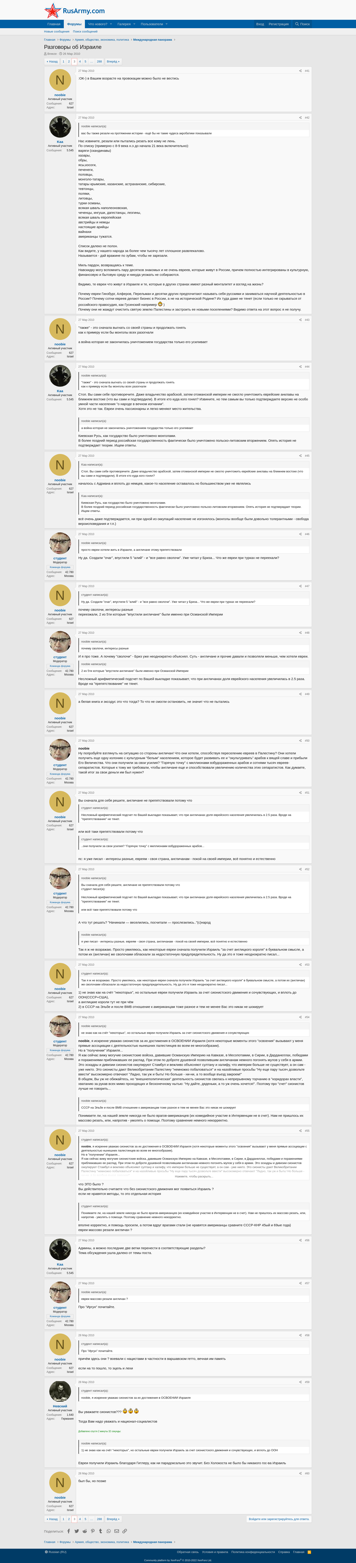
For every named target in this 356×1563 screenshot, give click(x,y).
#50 (307, 740)
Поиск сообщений (85, 31)
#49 (307, 694)
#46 (307, 534)
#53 (307, 964)
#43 (307, 320)
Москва (69, 576)
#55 (307, 1130)
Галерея (124, 24)
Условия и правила (215, 1552)
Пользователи (152, 24)
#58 (307, 1335)
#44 (307, 366)
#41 (307, 70)
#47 (307, 586)
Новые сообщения (56, 31)
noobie (60, 95)
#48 (307, 632)
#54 (307, 1017)
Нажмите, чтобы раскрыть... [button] (194, 1176)
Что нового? (97, 24)
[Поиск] (302, 24)
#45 (307, 455)
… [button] (91, 61)
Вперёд (112, 61)
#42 (307, 117)
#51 (307, 792)
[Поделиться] (300, 71)
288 (99, 61)
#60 (307, 1473)
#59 (307, 1382)
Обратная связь (188, 1552)
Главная (53, 24)
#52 (307, 869)
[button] (111, 24)
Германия (67, 1418)
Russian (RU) (56, 1552)
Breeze (52, 53)
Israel (70, 107)
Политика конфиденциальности (253, 1552)
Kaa (60, 142)
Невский (60, 1406)
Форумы (74, 24)
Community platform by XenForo (178, 1560)
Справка (284, 1552)
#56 (307, 1240)
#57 (307, 1283)
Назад (53, 61)
